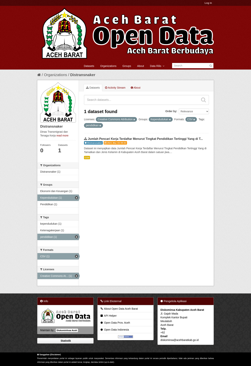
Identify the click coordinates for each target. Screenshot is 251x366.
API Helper (108, 315)
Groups (126, 65)
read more (62, 135)
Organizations (108, 65)
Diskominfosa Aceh (67, 330)
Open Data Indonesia (114, 329)
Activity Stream (115, 87)
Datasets (89, 65)
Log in (208, 3)
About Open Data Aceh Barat (119, 308)
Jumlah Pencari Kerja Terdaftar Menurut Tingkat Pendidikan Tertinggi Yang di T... (145, 138)
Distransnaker (82, 75)
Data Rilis (157, 65)
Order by (170, 111)
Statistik (65, 340)
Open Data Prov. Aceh (115, 322)
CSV (87, 157)
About (140, 65)
